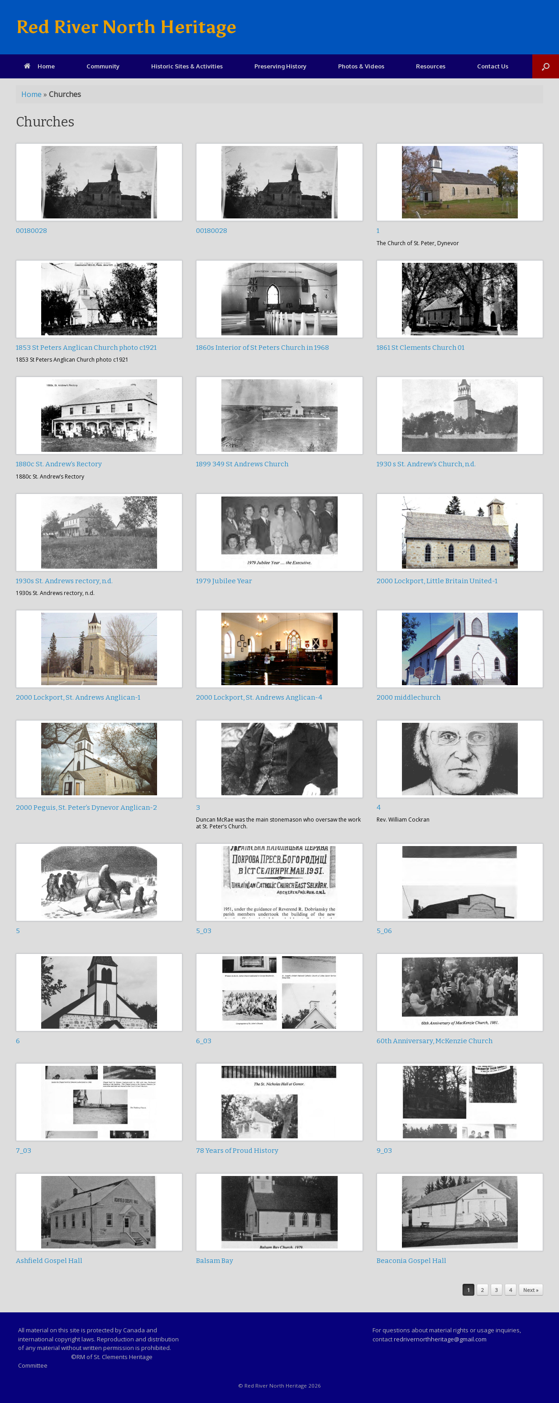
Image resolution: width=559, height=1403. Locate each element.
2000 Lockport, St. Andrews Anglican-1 (78, 697)
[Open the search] (545, 66)
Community (102, 66)
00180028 (31, 231)
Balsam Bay (214, 1261)
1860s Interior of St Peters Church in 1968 (262, 347)
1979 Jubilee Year (224, 581)
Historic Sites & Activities (187, 66)
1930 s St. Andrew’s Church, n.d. (426, 464)
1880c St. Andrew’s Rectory (59, 464)
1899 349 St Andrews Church (242, 464)
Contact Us (492, 66)
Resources (430, 66)
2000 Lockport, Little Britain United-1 (437, 581)
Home (39, 66)
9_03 (384, 1151)
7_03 (23, 1151)
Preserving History (280, 66)
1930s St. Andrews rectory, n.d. (64, 581)
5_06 (384, 931)
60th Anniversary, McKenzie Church (434, 1041)
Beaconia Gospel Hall (411, 1261)
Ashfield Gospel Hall (49, 1261)
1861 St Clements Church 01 (420, 347)
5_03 (203, 931)
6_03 (203, 1041)
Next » (531, 1290)
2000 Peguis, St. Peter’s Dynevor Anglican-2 (86, 807)
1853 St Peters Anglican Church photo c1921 (86, 347)
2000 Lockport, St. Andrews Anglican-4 (259, 697)
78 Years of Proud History (237, 1151)
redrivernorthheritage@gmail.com (440, 1339)
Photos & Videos (361, 66)
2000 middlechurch (408, 697)
